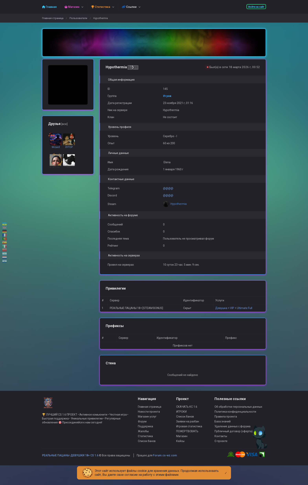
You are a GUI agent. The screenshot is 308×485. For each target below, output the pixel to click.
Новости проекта (149, 417)
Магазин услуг (147, 422)
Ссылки (129, 6)
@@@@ (168, 188)
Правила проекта (225, 422)
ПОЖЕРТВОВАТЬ (187, 437)
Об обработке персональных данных (238, 412)
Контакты (220, 442)
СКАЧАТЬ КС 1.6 (186, 412)
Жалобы (143, 437)
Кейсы (180, 447)
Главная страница (52, 18)
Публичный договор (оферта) (233, 437)
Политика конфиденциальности (235, 417)
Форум (142, 427)
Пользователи (78, 18)
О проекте (220, 447)
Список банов (147, 447)
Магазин (181, 442)
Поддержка (145, 432)
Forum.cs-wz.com (165, 461)
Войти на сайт (256, 6)
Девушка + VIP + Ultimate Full (233, 308)
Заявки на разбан (187, 427)
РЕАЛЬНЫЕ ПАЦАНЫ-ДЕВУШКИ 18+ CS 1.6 (70, 461)
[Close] (226, 470)
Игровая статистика (189, 432)
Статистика (145, 442)
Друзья (58, 124)
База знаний (222, 427)
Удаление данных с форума (232, 432)
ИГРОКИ (181, 417)
